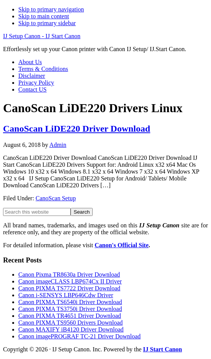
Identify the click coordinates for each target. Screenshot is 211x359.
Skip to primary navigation (51, 9)
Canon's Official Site (121, 245)
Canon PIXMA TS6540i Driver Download (70, 302)
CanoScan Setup (55, 198)
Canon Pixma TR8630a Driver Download (69, 274)
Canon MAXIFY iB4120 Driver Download (71, 329)
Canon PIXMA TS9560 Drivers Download (70, 322)
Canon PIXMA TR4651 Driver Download (69, 315)
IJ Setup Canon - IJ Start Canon (42, 36)
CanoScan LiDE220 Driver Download (76, 129)
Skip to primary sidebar (47, 23)
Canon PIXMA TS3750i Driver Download (70, 309)
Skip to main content (43, 16)
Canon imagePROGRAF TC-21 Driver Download (79, 336)
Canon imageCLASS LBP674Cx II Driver (70, 281)
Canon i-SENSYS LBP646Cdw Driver (65, 295)
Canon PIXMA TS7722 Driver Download (69, 288)
